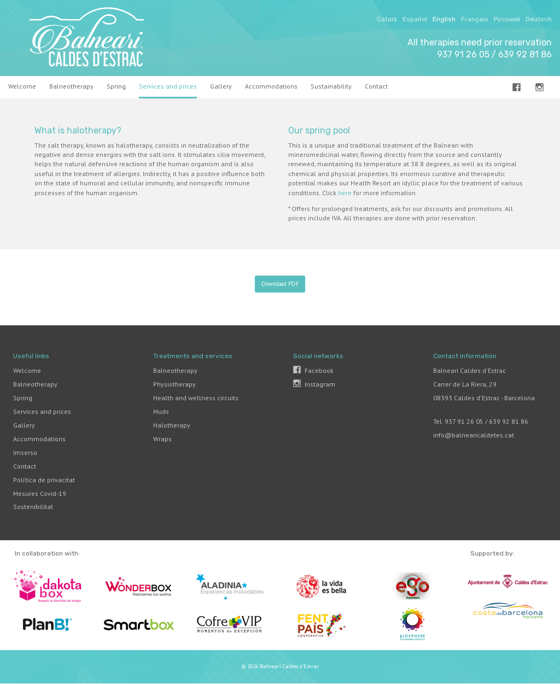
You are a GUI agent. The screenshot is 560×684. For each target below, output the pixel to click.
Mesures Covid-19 (39, 493)
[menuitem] (25, 87)
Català (387, 19)
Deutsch (539, 19)
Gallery (221, 86)
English (444, 19)
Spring (116, 86)
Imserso (25, 452)
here (345, 193)
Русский (507, 19)
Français (474, 19)
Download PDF (280, 284)
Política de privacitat (44, 480)
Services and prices (168, 86)
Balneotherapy (71, 86)
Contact (24, 466)
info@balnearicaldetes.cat (473, 435)
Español (414, 19)
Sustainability (331, 86)
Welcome (22, 86)
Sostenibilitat (33, 506)
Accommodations (271, 86)
